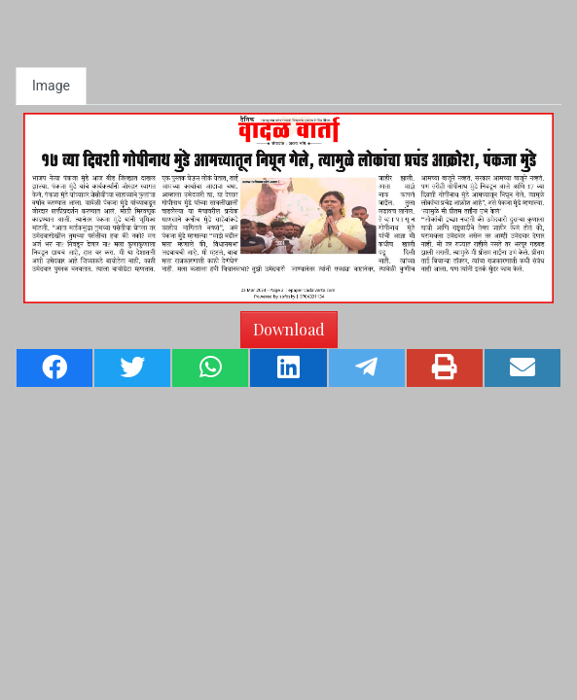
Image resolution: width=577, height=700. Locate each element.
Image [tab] (51, 85)
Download (289, 329)
